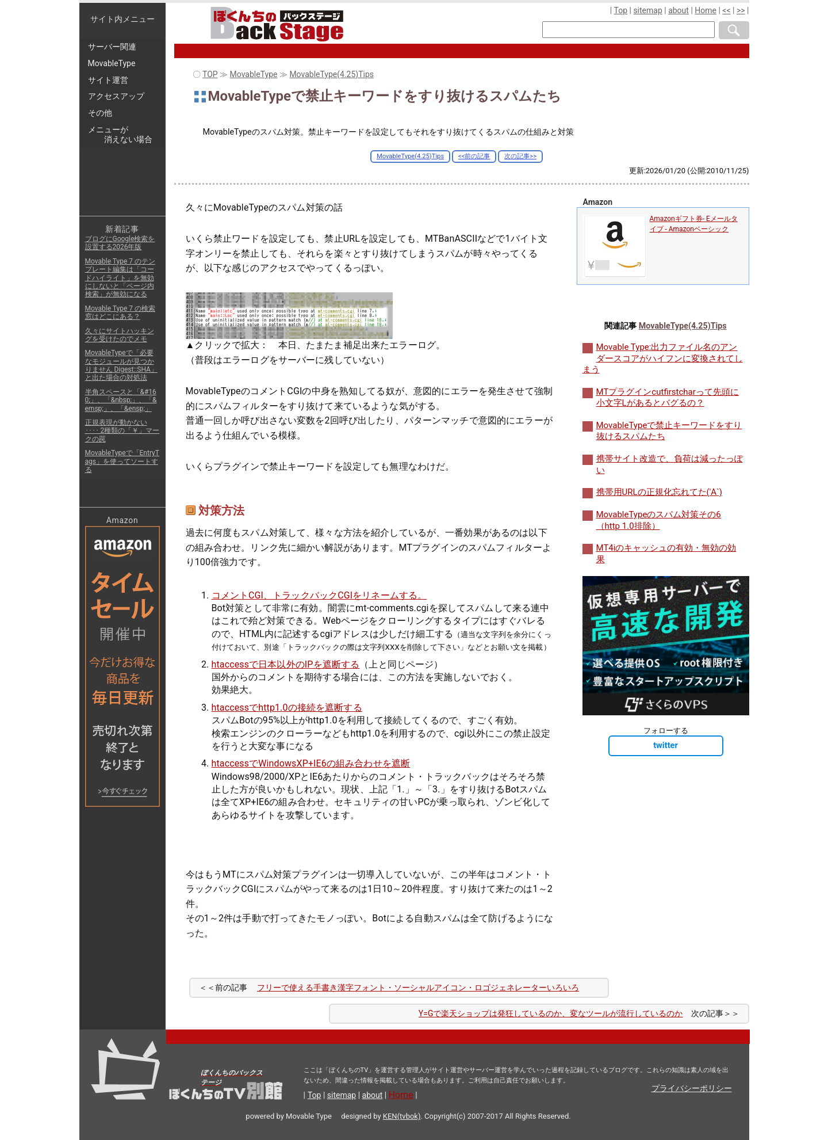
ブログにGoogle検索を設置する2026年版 (120, 243)
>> (741, 10)
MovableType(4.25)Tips (410, 156)
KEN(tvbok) (402, 1116)
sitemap (647, 10)
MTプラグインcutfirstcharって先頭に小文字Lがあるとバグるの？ (667, 398)
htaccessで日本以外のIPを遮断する (286, 664)
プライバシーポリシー (691, 1088)
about (678, 10)
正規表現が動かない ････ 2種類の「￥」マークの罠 (122, 430)
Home (705, 10)
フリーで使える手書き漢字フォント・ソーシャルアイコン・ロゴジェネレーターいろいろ (418, 987)
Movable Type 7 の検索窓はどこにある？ (120, 312)
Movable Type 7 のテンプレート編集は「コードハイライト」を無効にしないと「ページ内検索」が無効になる (120, 278)
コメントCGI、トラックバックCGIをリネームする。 (319, 595)
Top (620, 10)
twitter (665, 745)
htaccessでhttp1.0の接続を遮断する (287, 707)
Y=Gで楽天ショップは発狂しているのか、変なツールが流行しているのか (551, 1013)
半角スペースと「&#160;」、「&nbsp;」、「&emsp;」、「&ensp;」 (121, 400)
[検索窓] (628, 29)
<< (726, 10)
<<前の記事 (474, 156)
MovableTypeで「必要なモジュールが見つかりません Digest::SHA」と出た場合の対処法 (121, 365)
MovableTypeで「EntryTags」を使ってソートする (122, 461)
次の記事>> (520, 156)
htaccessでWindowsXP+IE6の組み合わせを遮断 (311, 763)
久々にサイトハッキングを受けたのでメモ (119, 335)
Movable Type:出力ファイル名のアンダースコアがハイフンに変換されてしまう (662, 358)
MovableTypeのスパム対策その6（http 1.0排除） (658, 520)
